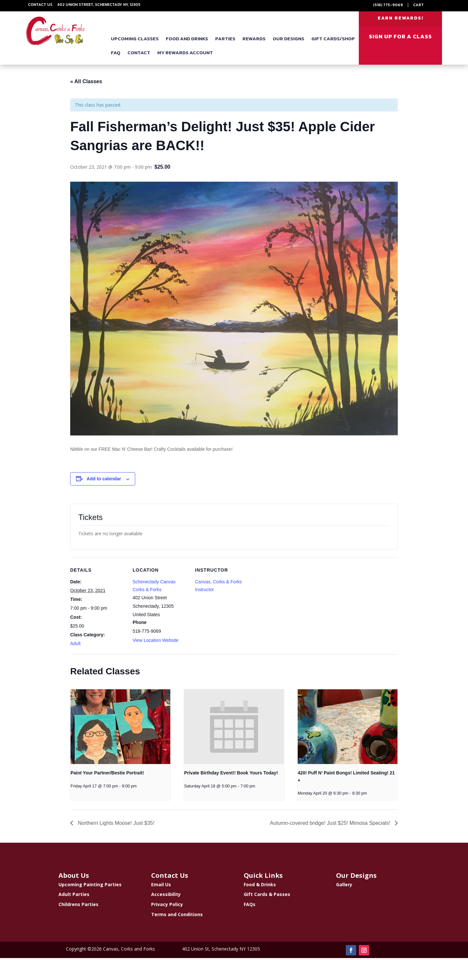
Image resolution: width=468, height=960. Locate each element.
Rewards (254, 41)
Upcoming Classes (135, 41)
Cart (418, 5)
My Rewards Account (185, 54)
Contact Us (40, 4)
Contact (138, 54)
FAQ (115, 54)
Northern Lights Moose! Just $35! (115, 825)
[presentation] (120, 728)
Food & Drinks (260, 886)
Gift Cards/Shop (333, 41)
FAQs (249, 906)
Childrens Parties (78, 906)
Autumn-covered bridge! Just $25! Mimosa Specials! (331, 825)
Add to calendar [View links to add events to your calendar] (104, 481)
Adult (75, 645)
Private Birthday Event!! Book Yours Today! (231, 774)
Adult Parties (73, 896)
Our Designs (288, 41)
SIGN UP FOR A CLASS (400, 38)
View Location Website (155, 642)
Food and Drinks (187, 41)
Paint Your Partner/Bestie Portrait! (107, 774)
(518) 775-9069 (388, 5)
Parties (225, 41)
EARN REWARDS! (400, 19)
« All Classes (86, 83)
